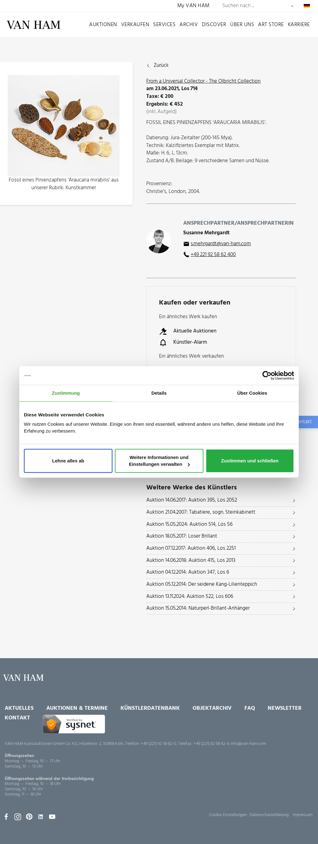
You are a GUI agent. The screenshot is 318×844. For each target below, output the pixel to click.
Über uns (242, 25)
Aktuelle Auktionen (187, 331)
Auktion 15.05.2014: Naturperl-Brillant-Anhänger (198, 608)
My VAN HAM (193, 6)
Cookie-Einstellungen (228, 815)
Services (164, 25)
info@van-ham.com (248, 743)
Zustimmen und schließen (250, 460)
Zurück (161, 66)
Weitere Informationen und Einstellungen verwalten (159, 461)
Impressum (302, 815)
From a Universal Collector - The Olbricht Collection (203, 81)
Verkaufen (135, 25)
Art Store (271, 25)
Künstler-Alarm (183, 342)
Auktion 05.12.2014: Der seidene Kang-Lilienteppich (201, 584)
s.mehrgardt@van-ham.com (221, 244)
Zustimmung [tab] (66, 393)
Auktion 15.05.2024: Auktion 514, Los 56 (189, 524)
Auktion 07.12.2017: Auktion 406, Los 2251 (191, 548)
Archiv (188, 25)
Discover (214, 25)
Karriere (299, 25)
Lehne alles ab (68, 460)
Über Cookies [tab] (252, 393)
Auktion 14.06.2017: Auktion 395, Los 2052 (191, 500)
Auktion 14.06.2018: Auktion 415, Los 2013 (190, 560)
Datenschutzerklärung (269, 815)
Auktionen (103, 25)
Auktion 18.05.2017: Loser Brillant (181, 536)
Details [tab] (158, 393)
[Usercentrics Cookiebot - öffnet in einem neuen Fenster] (267, 375)
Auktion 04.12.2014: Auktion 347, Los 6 (187, 572)
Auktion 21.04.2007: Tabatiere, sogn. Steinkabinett (200, 512)
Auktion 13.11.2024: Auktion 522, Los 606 (189, 596)
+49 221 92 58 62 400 (213, 254)
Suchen (292, 6)
